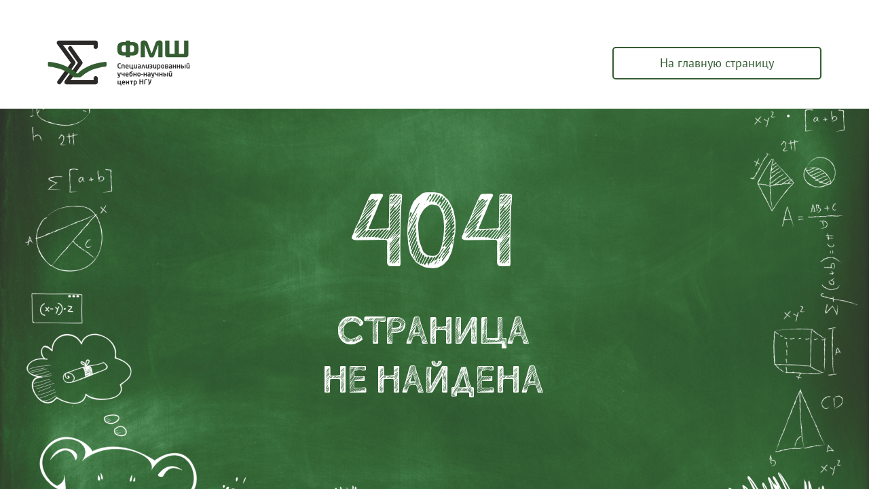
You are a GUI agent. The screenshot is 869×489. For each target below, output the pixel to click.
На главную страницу (717, 63)
